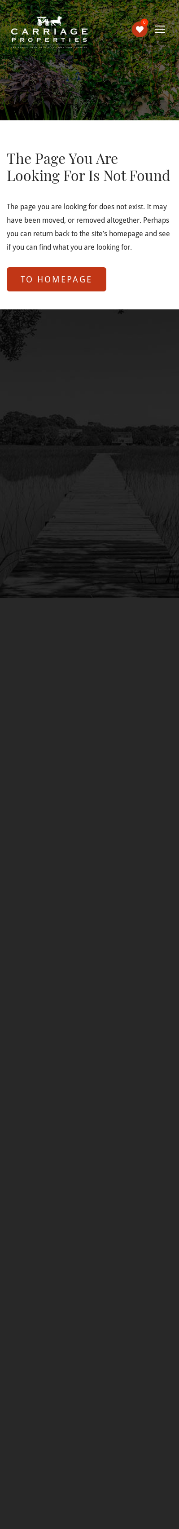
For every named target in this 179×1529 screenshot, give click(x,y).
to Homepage (56, 279)
